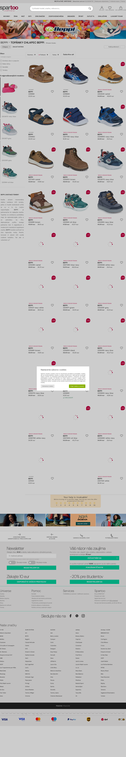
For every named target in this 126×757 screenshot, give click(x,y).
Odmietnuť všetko (47, 386)
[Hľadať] (90, 8)
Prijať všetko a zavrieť (77, 386)
